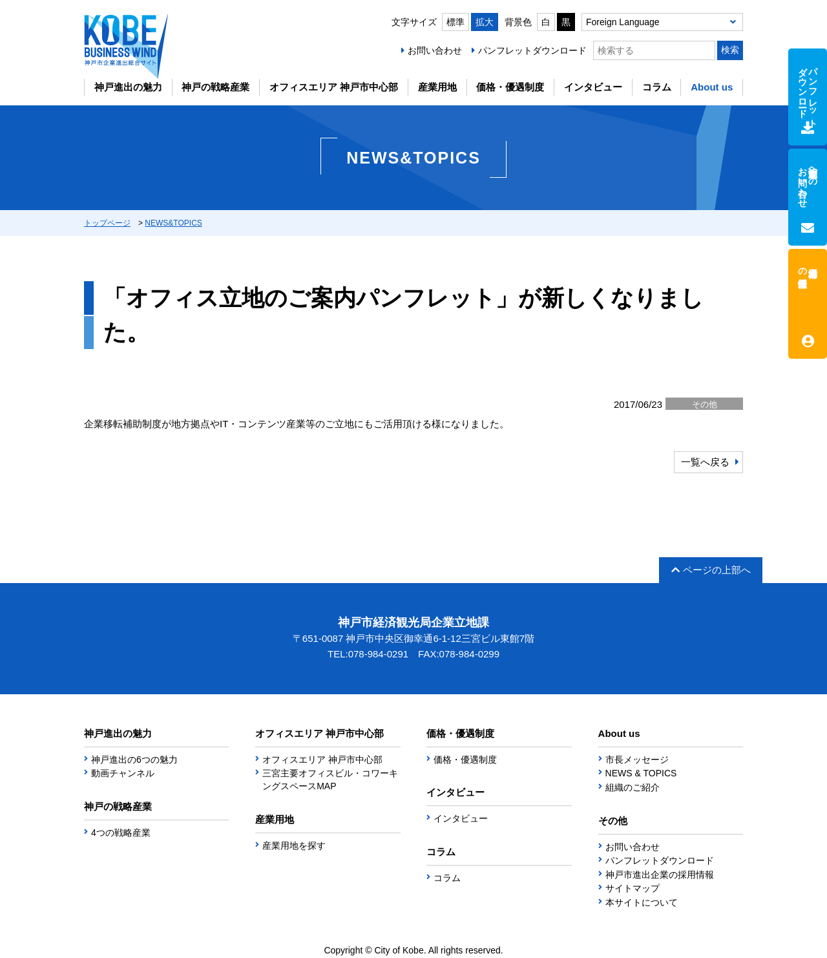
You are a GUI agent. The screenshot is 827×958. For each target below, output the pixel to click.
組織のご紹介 (632, 787)
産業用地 (437, 86)
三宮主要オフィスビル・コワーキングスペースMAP (330, 779)
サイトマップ (632, 888)
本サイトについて (641, 902)
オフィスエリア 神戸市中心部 (333, 86)
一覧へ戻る (705, 461)
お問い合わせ (435, 50)
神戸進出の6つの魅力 (134, 759)
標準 (455, 22)
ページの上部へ (711, 569)
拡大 (485, 22)
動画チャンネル (122, 773)
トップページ (107, 223)
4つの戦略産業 (121, 832)
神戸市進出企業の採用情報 (659, 874)
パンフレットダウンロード (532, 50)
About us (712, 86)
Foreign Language (623, 22)
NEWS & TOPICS (641, 773)
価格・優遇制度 (510, 86)
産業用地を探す (294, 845)
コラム (656, 86)
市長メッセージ (637, 759)
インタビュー (593, 86)
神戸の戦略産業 (215, 86)
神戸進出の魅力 (128, 86)
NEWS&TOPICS (173, 223)
